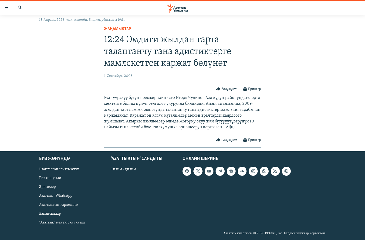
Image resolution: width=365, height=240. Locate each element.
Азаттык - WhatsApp (55, 196)
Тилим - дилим (123, 169)
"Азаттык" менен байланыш (62, 222)
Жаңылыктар (117, 29)
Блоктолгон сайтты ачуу (59, 169)
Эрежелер (47, 187)
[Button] (226, 89)
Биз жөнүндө (50, 178)
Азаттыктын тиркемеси (58, 204)
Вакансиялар (50, 213)
